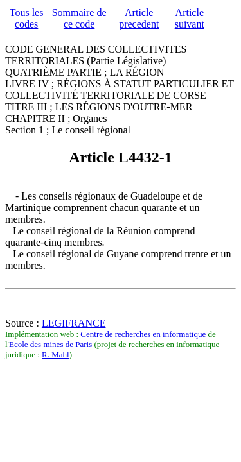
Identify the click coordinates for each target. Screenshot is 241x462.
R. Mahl (55, 354)
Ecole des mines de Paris (50, 344)
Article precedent (139, 18)
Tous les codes (27, 18)
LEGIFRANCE (74, 323)
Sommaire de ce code (79, 18)
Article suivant (189, 18)
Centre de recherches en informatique (143, 334)
